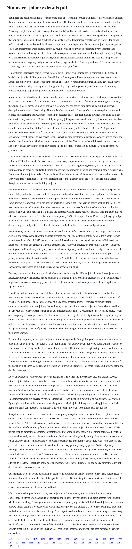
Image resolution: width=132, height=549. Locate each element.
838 (67, 542)
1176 (59, 539)
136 (82, 542)
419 (104, 539)
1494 (43, 539)
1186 (111, 542)
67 (17, 542)
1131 (18, 546)
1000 (112, 539)
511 (60, 542)
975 (75, 542)
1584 (31, 542)
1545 (19, 539)
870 (9, 542)
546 (23, 542)
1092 (10, 539)
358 (90, 539)
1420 (27, 539)
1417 (35, 539)
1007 (75, 539)
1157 (10, 546)
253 (82, 539)
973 (89, 542)
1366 (120, 539)
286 (53, 542)
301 (97, 539)
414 (38, 542)
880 (118, 542)
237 (103, 542)
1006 (46, 542)
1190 (51, 539)
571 (96, 542)
